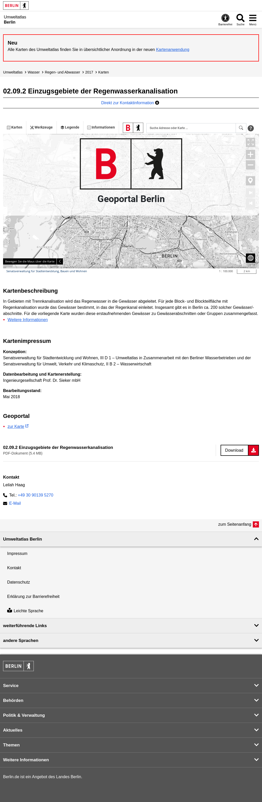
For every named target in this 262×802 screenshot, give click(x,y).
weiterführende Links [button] (25, 625)
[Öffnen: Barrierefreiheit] (225, 19)
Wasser (34, 72)
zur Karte (16, 426)
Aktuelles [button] (13, 730)
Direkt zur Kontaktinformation (130, 103)
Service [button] (11, 685)
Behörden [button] (13, 700)
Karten (103, 72)
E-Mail (15, 503)
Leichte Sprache (25, 611)
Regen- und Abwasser (62, 72)
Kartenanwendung (172, 49)
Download (234, 450)
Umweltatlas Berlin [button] (22, 539)
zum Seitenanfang (234, 524)
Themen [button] (11, 745)
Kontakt (14, 568)
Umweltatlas (13, 72)
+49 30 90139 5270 (35, 495)
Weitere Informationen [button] (26, 759)
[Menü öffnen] (253, 19)
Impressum (17, 553)
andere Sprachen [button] (20, 640)
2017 (89, 72)
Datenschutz (18, 582)
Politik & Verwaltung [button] (24, 715)
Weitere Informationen (28, 320)
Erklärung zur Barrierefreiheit (33, 596)
